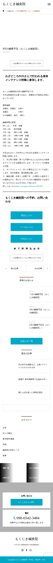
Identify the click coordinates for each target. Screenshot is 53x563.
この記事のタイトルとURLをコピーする (26, 63)
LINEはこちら (26, 239)
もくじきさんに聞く (26, 502)
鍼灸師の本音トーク (11, 450)
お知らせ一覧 (26, 341)
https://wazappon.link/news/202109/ (29, 186)
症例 (4, 444)
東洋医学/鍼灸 (8, 439)
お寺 (4, 428)
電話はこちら (26, 215)
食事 (4, 456)
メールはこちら (26, 227)
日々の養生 (7, 433)
